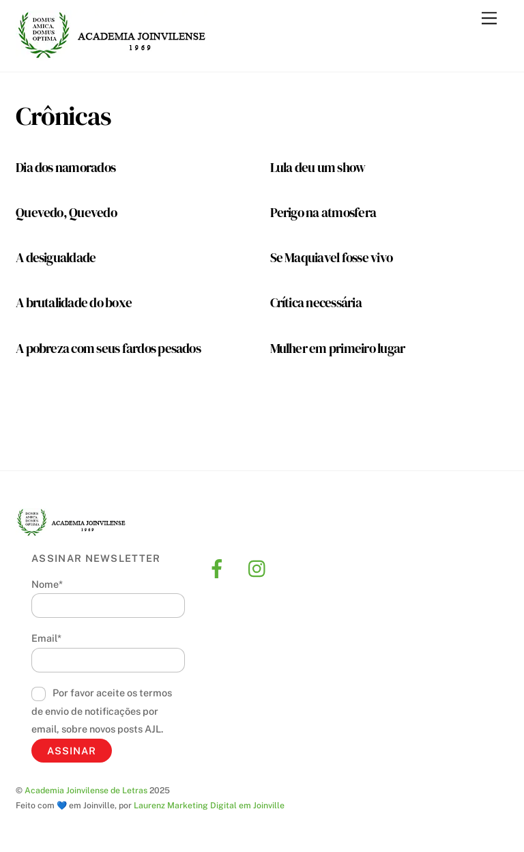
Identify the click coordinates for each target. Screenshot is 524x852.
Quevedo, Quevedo (66, 212)
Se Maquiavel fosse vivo (331, 257)
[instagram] (260, 567)
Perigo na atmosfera (323, 212)
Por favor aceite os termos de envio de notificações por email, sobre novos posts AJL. (101, 711)
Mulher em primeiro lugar (337, 348)
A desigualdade (56, 257)
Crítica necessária (316, 302)
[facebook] (219, 567)
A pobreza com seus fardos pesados (108, 348)
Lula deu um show (318, 167)
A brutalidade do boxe (74, 302)
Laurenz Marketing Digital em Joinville (209, 805)
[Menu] (489, 18)
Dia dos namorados (65, 167)
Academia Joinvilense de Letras (86, 790)
